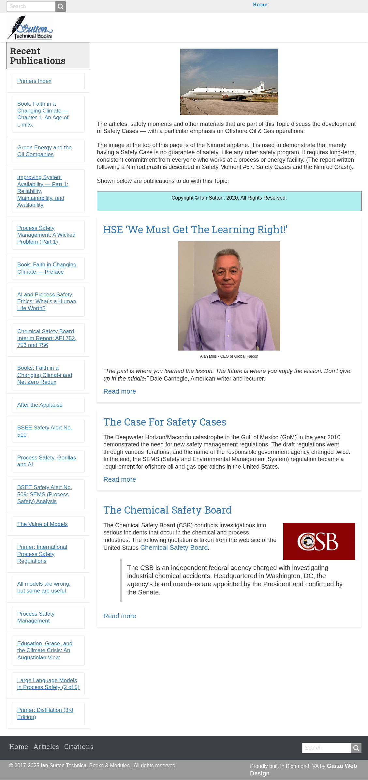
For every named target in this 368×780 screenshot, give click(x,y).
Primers (283, 27)
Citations (343, 27)
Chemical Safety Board (174, 547)
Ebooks (252, 27)
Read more (119, 391)
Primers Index (34, 81)
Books (223, 27)
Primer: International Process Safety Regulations (42, 554)
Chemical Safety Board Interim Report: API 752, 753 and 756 (46, 338)
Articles (46, 746)
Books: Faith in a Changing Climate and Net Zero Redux (44, 375)
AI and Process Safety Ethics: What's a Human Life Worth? (46, 302)
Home (260, 4)
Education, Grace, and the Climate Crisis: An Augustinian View (44, 651)
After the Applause (40, 405)
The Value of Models (42, 524)
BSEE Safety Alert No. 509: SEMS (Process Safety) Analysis (44, 495)
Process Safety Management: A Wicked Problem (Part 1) (46, 235)
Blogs (313, 27)
